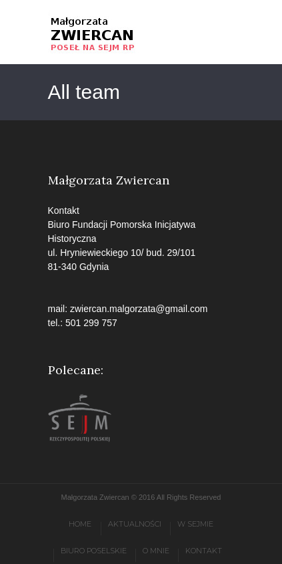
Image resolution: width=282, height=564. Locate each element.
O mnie (156, 550)
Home (80, 524)
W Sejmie (195, 524)
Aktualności (134, 524)
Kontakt (203, 550)
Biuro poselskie (94, 550)
